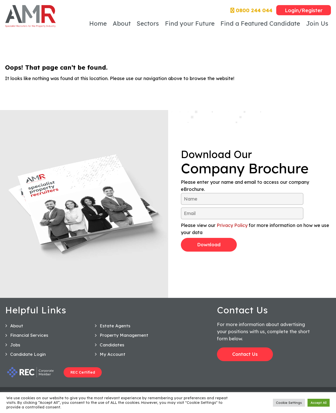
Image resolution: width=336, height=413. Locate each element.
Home (98, 23)
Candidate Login (28, 357)
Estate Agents (115, 329)
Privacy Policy (232, 225)
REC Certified (82, 375)
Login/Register (304, 10)
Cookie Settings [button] (289, 403)
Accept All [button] (319, 403)
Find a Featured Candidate (260, 23)
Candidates (112, 348)
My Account (112, 357)
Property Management (124, 338)
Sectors (148, 23)
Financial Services (29, 338)
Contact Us (245, 357)
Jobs (15, 348)
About (122, 23)
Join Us (317, 23)
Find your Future (190, 23)
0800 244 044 (251, 10)
